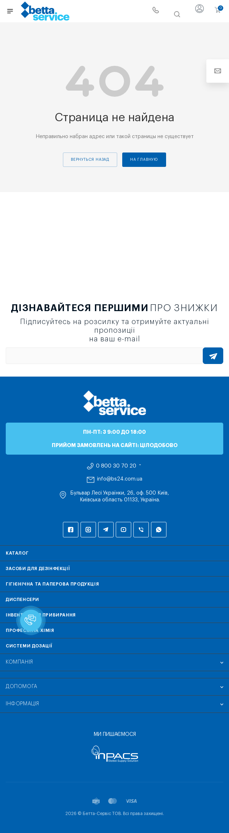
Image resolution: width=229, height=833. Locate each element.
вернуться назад (90, 159)
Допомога (21, 686)
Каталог (17, 553)
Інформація (22, 703)
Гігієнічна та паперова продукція (52, 584)
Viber (141, 529)
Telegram (106, 529)
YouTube (123, 529)
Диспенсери (22, 599)
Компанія (19, 662)
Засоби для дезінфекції (38, 568)
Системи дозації (29, 646)
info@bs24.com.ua (119, 479)
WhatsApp (158, 529)
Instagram (88, 529)
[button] (31, 620)
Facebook (70, 529)
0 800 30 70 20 (116, 466)
